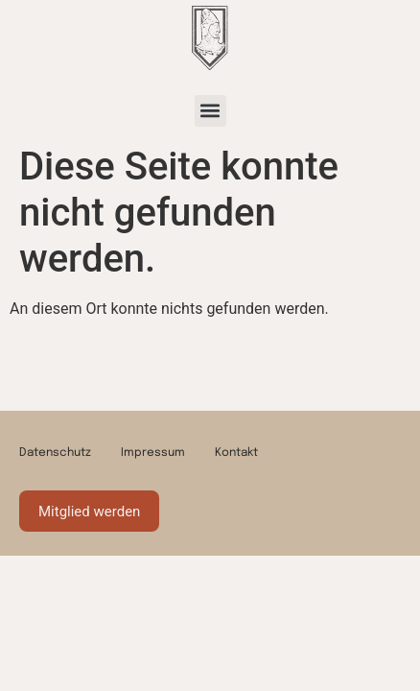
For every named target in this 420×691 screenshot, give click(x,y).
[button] (210, 111)
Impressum (153, 453)
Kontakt (236, 453)
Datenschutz (55, 453)
